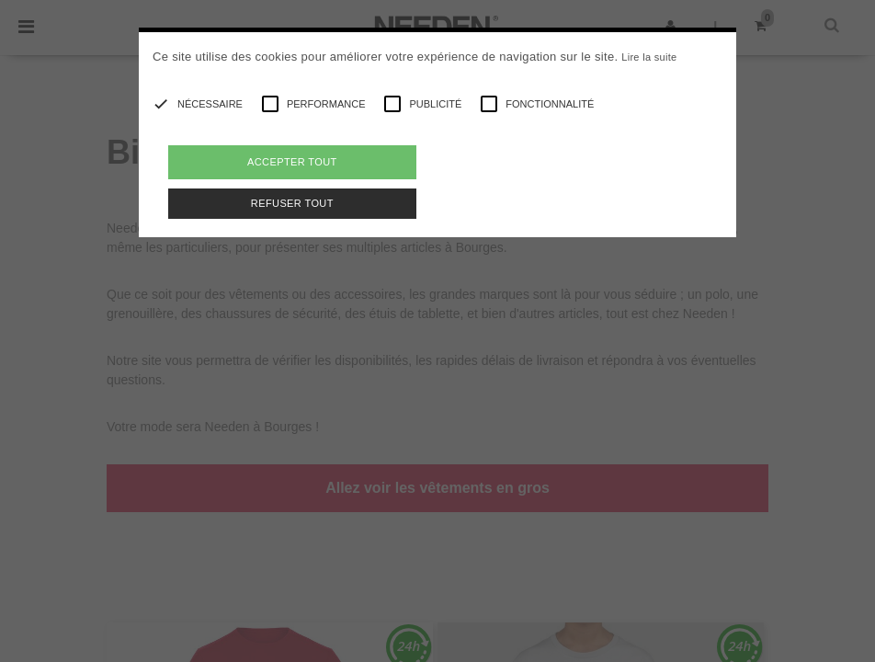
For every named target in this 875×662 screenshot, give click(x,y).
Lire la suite (648, 57)
